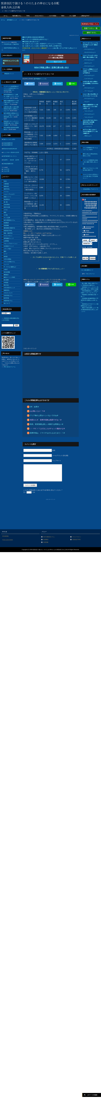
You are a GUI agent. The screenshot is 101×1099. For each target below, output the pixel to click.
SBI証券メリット (9, 73)
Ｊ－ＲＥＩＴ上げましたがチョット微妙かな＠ (47, 428)
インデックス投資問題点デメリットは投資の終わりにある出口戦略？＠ (11, 88)
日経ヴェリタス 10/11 (9, 139)
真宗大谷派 (7, 207)
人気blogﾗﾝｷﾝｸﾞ (85, 16)
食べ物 (5, 202)
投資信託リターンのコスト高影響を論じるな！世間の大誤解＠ (11, 123)
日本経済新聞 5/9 (7, 143)
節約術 (5, 256)
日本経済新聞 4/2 (7, 145)
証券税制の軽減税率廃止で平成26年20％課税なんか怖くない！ (89, 300)
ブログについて (8, 293)
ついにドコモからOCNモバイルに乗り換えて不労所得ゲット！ (90, 176)
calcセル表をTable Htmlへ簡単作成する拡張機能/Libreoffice (90, 122)
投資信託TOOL (8, 230)
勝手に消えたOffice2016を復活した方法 (90, 155)
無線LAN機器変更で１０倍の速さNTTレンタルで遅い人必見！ (11, 102)
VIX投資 (6, 282)
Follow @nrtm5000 (7, 540)
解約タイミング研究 (9, 277)
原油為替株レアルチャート (90, 189)
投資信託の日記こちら (90, 24)
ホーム (5, 16)
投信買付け (7, 199)
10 (88, 133)
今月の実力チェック (9, 287)
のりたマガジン (39, 16)
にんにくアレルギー (9, 194)
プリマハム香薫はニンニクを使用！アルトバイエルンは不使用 (90, 71)
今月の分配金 (7, 259)
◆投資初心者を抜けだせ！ (31, 41)
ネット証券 (72, 16)
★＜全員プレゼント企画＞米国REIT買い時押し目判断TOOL (42, 46)
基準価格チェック (40, 79)
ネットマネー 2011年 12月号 (11, 152)
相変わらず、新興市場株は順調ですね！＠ (46, 420)
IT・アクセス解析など (10, 267)
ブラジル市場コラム (9, 261)
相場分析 (6, 186)
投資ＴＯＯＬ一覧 (91, 28)
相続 (5, 212)
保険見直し (7, 290)
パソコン (6, 191)
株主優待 (6, 280)
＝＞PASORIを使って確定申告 (10, 44)
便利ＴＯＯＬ (91, 33)
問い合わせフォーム (9, 367)
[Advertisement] (17, 28)
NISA (62, 16)
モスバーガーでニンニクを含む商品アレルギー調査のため (90, 44)
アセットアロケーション (10, 243)
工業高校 (6, 184)
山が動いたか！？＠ (37, 411)
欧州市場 (6, 298)
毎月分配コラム (16, 16)
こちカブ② (6, 171)
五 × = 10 (29, 492)
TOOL (28, 16)
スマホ (5, 210)
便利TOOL (7, 189)
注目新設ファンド (9, 246)
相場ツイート (7, 197)
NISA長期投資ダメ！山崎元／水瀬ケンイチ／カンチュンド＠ (11, 96)
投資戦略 (6, 225)
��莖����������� (89, 235)
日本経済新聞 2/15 (8, 163)
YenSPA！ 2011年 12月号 (11, 160)
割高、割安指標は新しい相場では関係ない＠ (46, 424)
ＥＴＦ (5, 254)
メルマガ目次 (52, 16)
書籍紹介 (6, 274)
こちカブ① (6, 169)
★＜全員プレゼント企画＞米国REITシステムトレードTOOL (42, 44)
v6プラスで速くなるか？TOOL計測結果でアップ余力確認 (90, 131)
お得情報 (6, 241)
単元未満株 (7, 272)
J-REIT (6, 269)
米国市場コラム (8, 300)
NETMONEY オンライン (10, 156)
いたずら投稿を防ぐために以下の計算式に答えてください (42, 490)
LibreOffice (7, 204)
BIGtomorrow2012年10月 (10, 148)
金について (7, 303)
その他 (5, 215)
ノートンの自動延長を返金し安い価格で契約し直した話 (90, 162)
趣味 (5, 251)
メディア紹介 (7, 248)
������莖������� (88, 227)
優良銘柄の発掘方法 (9, 228)
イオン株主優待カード (87, 270)
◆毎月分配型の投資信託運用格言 (33, 37)
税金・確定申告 (8, 233)
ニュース (6, 264)
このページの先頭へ (92, 1095)
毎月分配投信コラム (9, 220)
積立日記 (6, 285)
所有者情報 (5, 536)
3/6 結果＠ (34, 407)
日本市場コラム (8, 295)
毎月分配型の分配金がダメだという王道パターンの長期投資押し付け (11, 115)
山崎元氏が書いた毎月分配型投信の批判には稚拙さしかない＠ (11, 108)
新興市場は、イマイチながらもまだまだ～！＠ (47, 433)
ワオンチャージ (90, 273)
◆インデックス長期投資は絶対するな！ (35, 39)
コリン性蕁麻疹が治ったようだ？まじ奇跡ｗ (90, 148)
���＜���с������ (88, 231)
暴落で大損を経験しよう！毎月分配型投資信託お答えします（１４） (89, 309)
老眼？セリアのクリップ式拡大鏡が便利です (90, 169)
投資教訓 (6, 222)
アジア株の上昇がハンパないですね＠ (44, 415)
